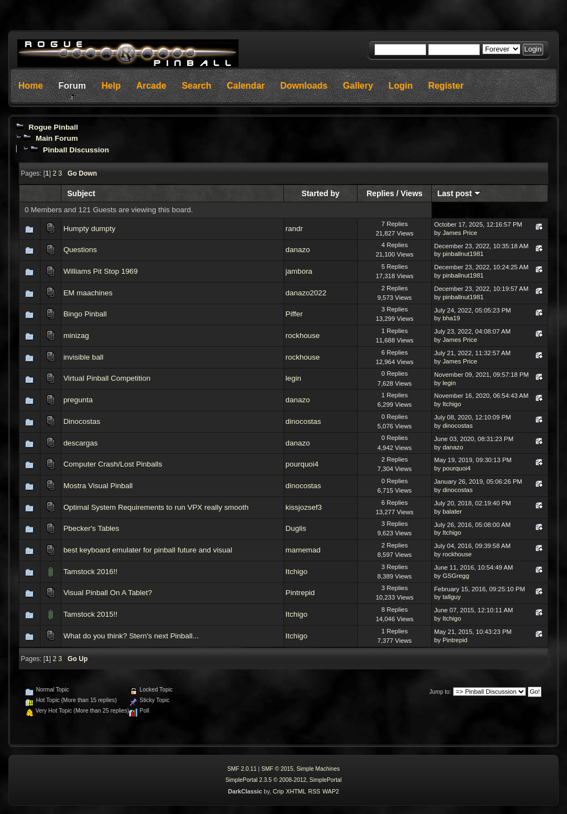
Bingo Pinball (84, 314)
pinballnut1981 (462, 253)
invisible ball (83, 357)
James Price (459, 232)
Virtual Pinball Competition (106, 378)
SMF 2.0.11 (241, 769)
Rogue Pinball (53, 127)
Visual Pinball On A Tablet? (107, 592)
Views (412, 193)
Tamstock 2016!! (90, 571)
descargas (80, 443)
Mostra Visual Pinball (97, 486)
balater (452, 511)
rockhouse (303, 335)
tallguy (451, 596)
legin (293, 378)
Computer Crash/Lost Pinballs (112, 464)
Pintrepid (300, 592)
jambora (299, 271)
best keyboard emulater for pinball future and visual (147, 550)
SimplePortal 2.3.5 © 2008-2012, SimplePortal (283, 780)
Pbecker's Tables (91, 528)
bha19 (451, 318)
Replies (380, 193)
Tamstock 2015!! (90, 614)
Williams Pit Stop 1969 (100, 271)
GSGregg (455, 575)
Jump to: (440, 692)
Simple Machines (317, 769)
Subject (81, 193)
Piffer (294, 314)
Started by (321, 193)
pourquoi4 (302, 464)
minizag (76, 335)
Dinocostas (81, 421)
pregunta (77, 400)
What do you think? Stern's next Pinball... (131, 636)
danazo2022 (306, 293)
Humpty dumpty (89, 228)
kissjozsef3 (304, 507)
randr (294, 228)
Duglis (296, 528)
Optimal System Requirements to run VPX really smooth (156, 507)
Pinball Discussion (76, 150)
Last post (459, 193)
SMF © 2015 (277, 769)
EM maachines (87, 293)
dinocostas (303, 421)
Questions (80, 249)
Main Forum (56, 138)
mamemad (303, 550)
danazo (298, 249)
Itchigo (451, 404)
